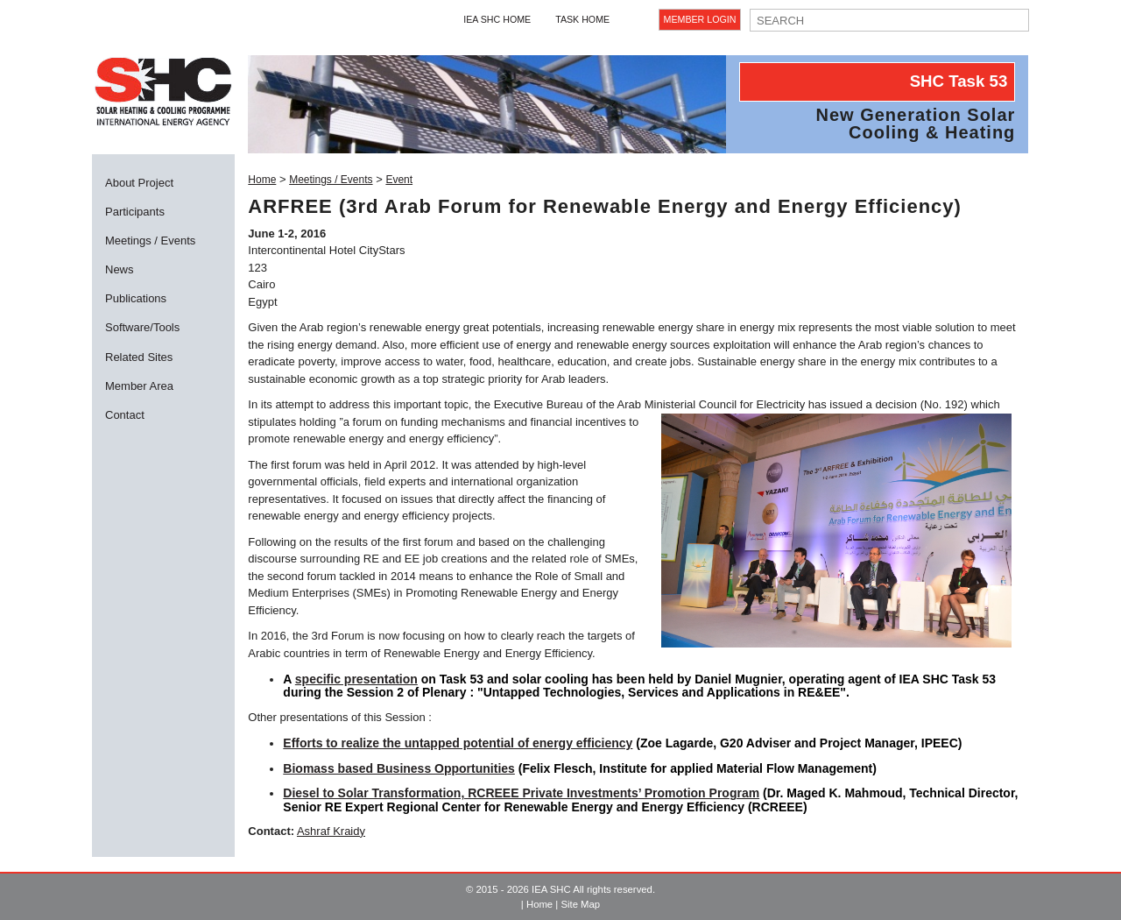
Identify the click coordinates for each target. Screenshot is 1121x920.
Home (262, 179)
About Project (139, 182)
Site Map (580, 904)
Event (398, 179)
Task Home (582, 19)
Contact (125, 414)
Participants (135, 211)
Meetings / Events (150, 240)
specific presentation (356, 679)
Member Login (700, 19)
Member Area (139, 386)
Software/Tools (142, 327)
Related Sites (139, 357)
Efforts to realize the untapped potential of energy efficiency (457, 743)
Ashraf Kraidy (331, 831)
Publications (135, 298)
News (119, 269)
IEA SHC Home (497, 19)
